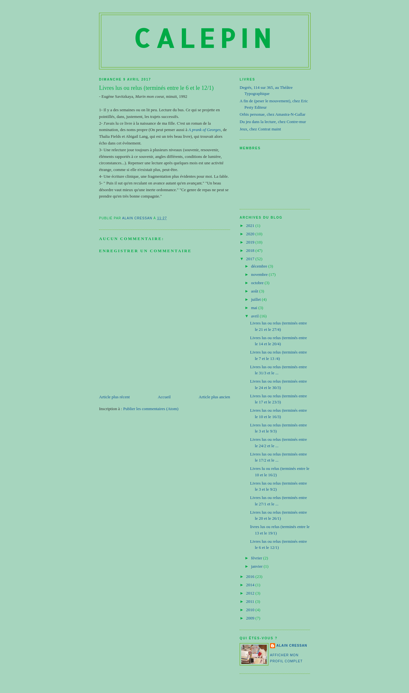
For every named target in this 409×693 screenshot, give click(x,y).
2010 (250, 609)
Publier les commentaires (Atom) (150, 408)
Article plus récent (114, 396)
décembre (259, 266)
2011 (250, 601)
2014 (250, 584)
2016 (250, 576)
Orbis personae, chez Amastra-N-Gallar (272, 114)
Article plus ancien (214, 396)
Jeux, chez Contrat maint (260, 129)
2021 (250, 225)
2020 (250, 233)
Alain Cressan (291, 645)
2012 (250, 593)
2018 (250, 250)
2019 (250, 242)
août (255, 291)
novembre (260, 274)
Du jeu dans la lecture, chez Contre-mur (273, 121)
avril (255, 316)
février (257, 558)
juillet (256, 299)
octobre (258, 282)
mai (255, 307)
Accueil (164, 396)
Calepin (205, 37)
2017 (250, 258)
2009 (250, 618)
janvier (257, 566)
